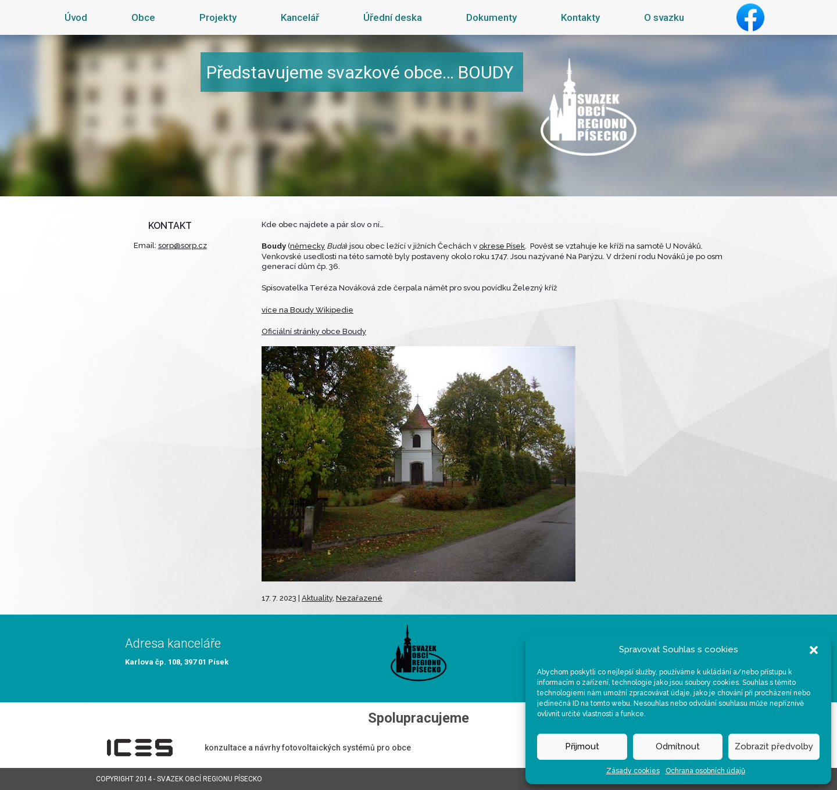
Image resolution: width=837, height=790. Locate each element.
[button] (814, 649)
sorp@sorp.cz (182, 245)
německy (307, 246)
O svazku (664, 17)
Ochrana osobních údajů (705, 771)
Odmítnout (678, 746)
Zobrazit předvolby (774, 746)
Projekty (218, 17)
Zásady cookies (633, 771)
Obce (143, 17)
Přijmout (582, 746)
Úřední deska (392, 17)
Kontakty (580, 17)
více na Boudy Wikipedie (307, 310)
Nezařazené (359, 598)
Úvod (76, 17)
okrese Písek (502, 246)
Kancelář (300, 17)
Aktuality (317, 598)
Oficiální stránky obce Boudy (314, 331)
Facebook (750, 17)
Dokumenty (491, 17)
